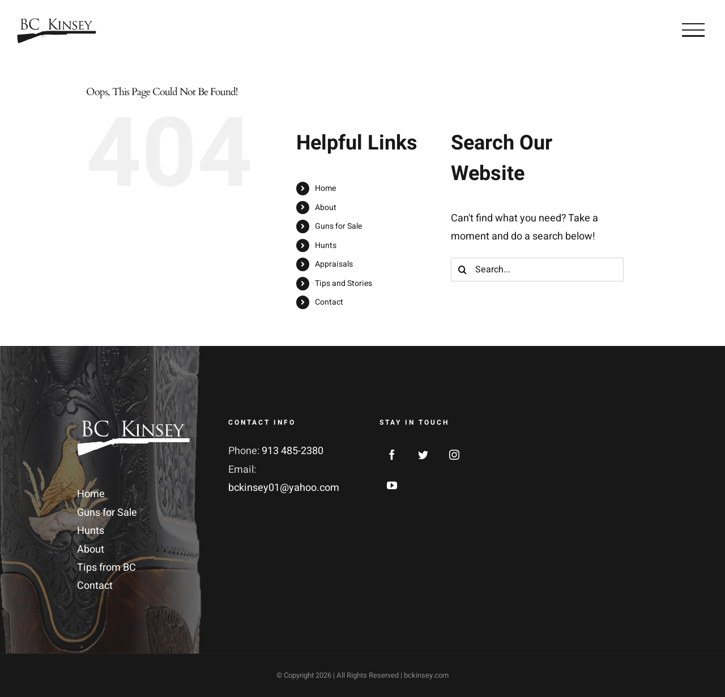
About (325, 207)
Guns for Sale (338, 226)
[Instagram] (454, 454)
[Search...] (537, 269)
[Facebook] (391, 454)
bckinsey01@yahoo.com (283, 487)
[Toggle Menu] (693, 30)
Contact (329, 302)
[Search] (463, 269)
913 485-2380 (292, 451)
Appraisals (334, 264)
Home (325, 188)
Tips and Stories (343, 283)
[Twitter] (423, 454)
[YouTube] (391, 485)
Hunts (325, 245)
